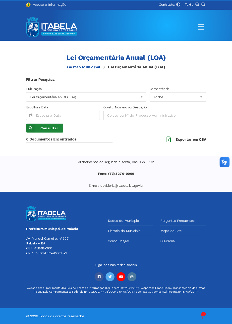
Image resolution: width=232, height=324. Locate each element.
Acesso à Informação (46, 4)
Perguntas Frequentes (177, 221)
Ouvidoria (167, 241)
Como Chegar (118, 241)
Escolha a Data (37, 107)
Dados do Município (123, 221)
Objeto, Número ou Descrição (125, 107)
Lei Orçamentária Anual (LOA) (136, 67)
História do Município (124, 231)
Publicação (34, 89)
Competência (160, 89)
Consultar (42, 128)
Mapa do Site (170, 231)
